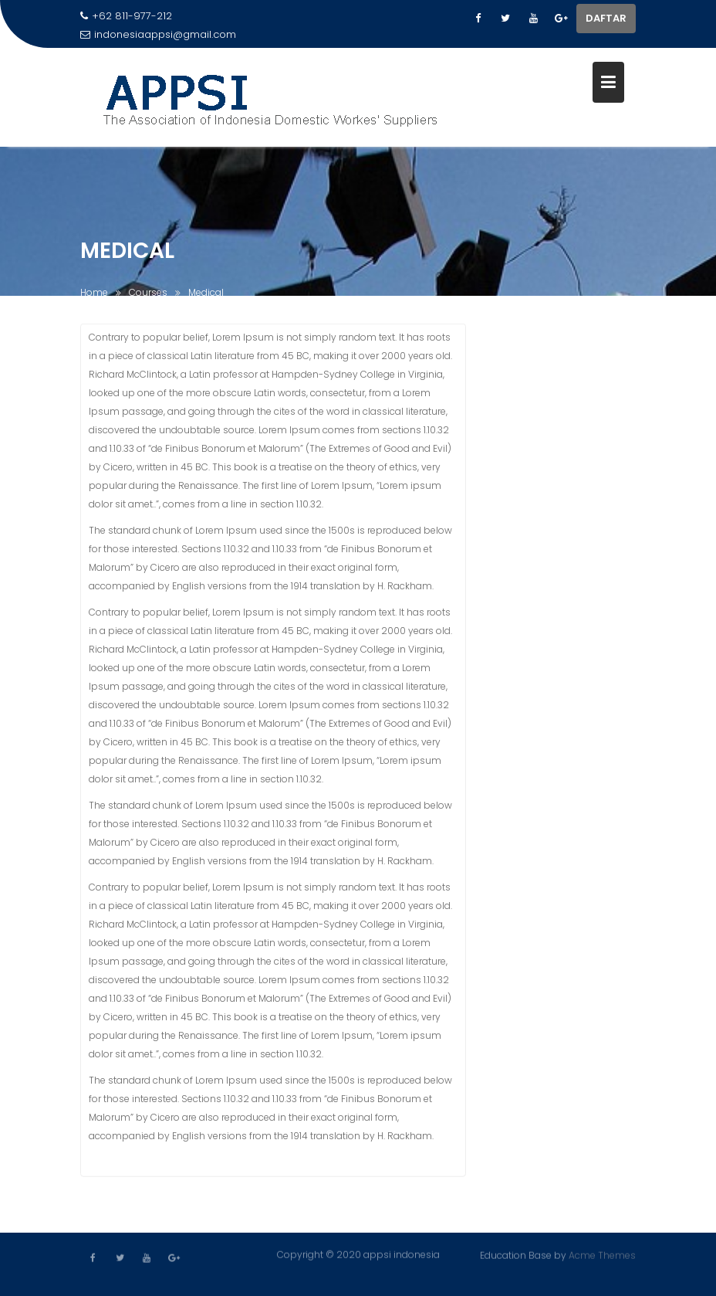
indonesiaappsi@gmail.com (158, 34)
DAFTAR (606, 18)
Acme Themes (602, 1254)
